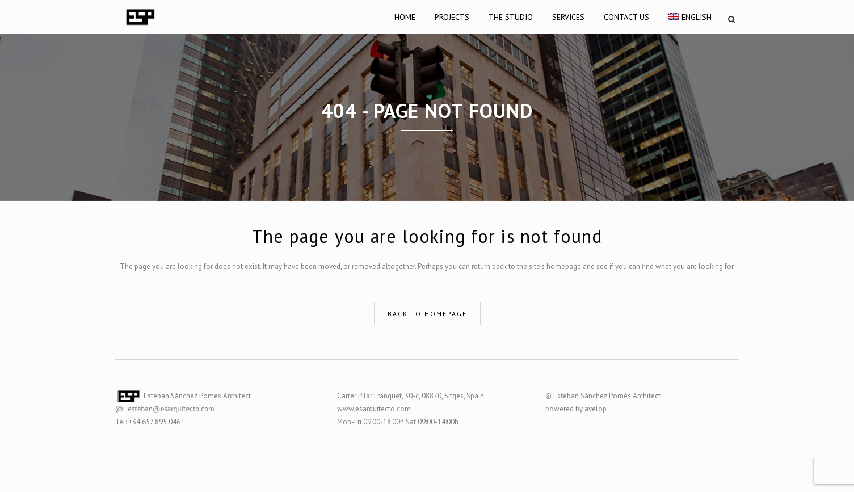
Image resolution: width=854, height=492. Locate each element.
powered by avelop (576, 409)
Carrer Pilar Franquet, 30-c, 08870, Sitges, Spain (410, 396)
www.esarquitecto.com (374, 409)
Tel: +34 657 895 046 (147, 422)
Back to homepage (427, 313)
